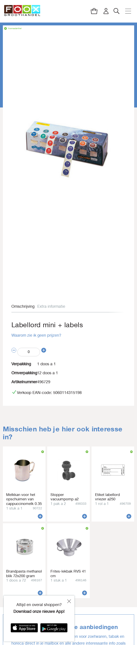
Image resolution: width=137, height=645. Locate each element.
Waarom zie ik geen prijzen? (36, 335)
